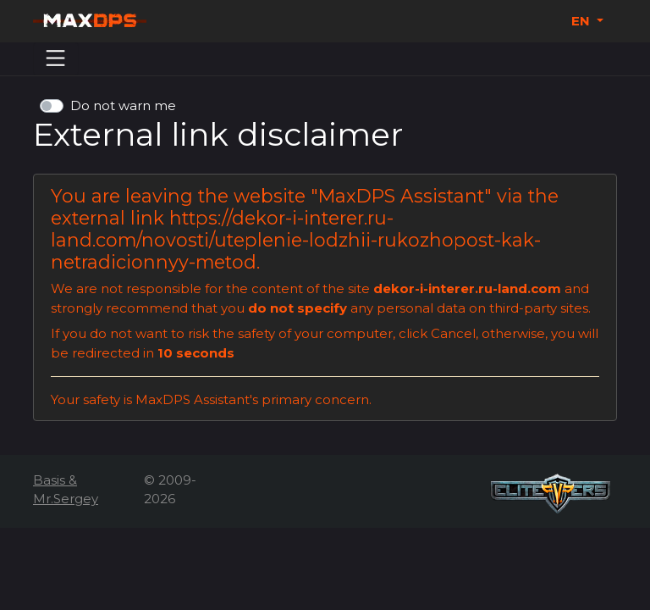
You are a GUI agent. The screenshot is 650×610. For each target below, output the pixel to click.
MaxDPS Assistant (401, 196)
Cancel (453, 333)
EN (582, 21)
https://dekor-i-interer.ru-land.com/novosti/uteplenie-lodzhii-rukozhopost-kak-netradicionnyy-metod (296, 240)
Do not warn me (123, 105)
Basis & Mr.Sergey (65, 489)
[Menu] (56, 58)
